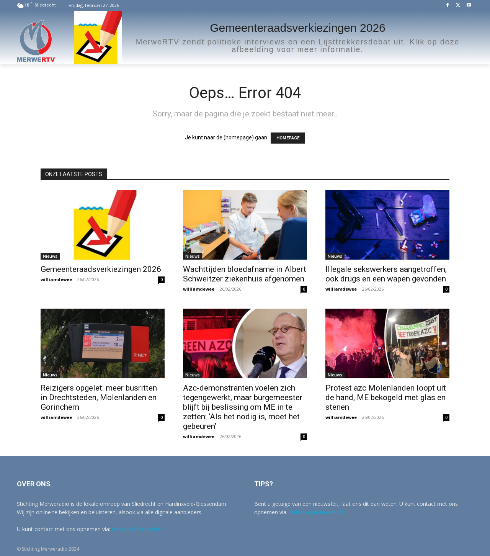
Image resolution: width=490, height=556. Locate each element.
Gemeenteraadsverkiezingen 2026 (101, 269)
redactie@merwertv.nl (139, 529)
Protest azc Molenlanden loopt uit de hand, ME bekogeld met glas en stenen (385, 397)
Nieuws (50, 256)
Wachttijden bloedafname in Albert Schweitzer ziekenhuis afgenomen (244, 274)
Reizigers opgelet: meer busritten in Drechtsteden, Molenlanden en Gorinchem (99, 397)
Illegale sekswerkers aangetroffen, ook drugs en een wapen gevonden (386, 274)
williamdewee (56, 279)
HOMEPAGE (287, 138)
